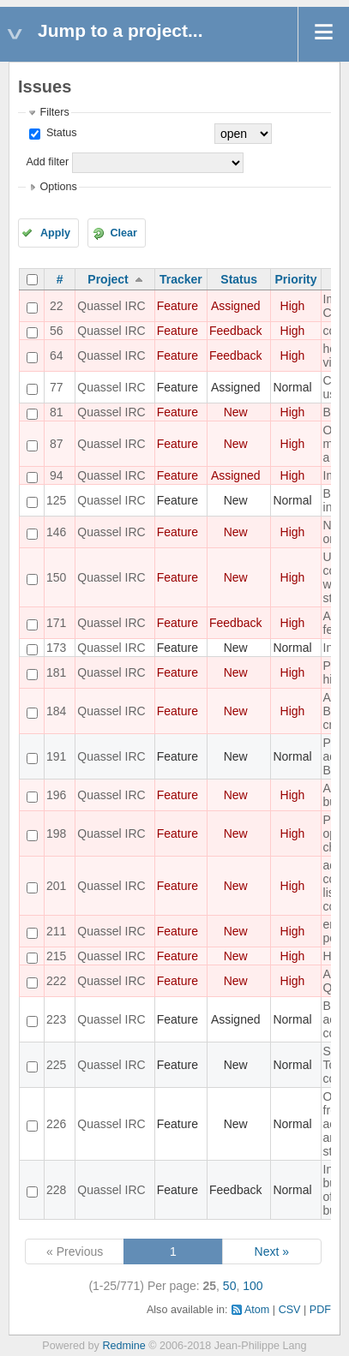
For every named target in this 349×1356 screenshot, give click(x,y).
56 (56, 331)
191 (56, 756)
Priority (296, 279)
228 (56, 1190)
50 (230, 1286)
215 (56, 956)
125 (56, 500)
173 (56, 647)
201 (56, 886)
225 (56, 1065)
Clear (123, 233)
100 (252, 1286)
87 (56, 444)
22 (56, 306)
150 (56, 577)
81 (56, 412)
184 (56, 711)
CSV (290, 1310)
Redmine (123, 1346)
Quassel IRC (111, 306)
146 (56, 532)
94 (56, 475)
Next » (272, 1251)
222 (56, 981)
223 (56, 1019)
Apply (55, 233)
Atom (256, 1310)
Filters (54, 112)
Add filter (47, 162)
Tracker (180, 279)
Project (107, 279)
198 (56, 833)
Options (57, 187)
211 (56, 931)
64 (56, 355)
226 (56, 1124)
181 (56, 672)
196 (56, 795)
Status (59, 133)
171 (56, 623)
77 (56, 387)
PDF (320, 1310)
